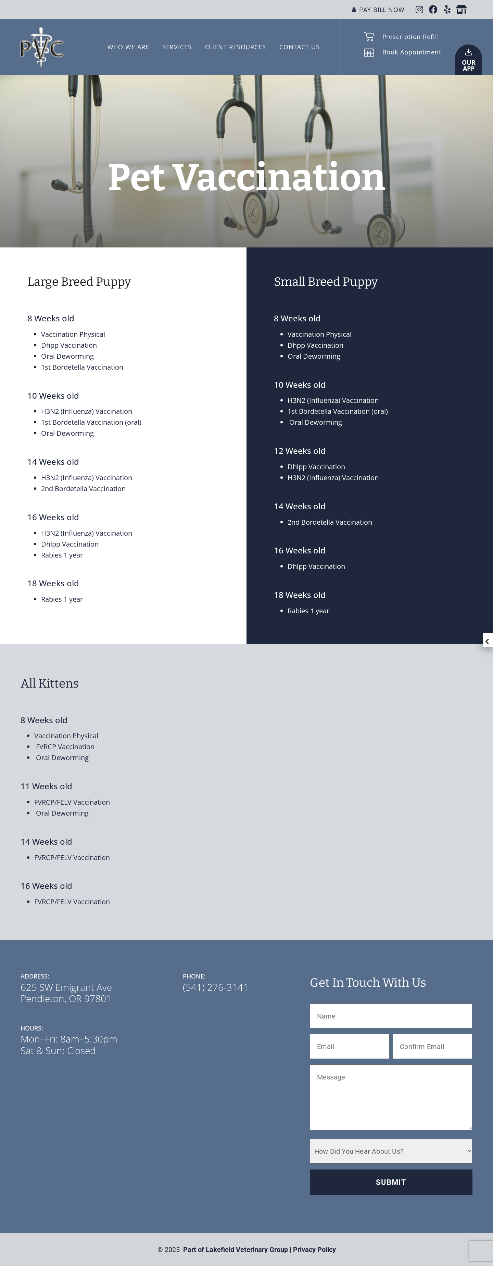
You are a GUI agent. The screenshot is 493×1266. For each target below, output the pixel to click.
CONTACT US (299, 47)
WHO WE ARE (128, 47)
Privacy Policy (314, 1249)
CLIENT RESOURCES (235, 47)
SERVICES (176, 47)
